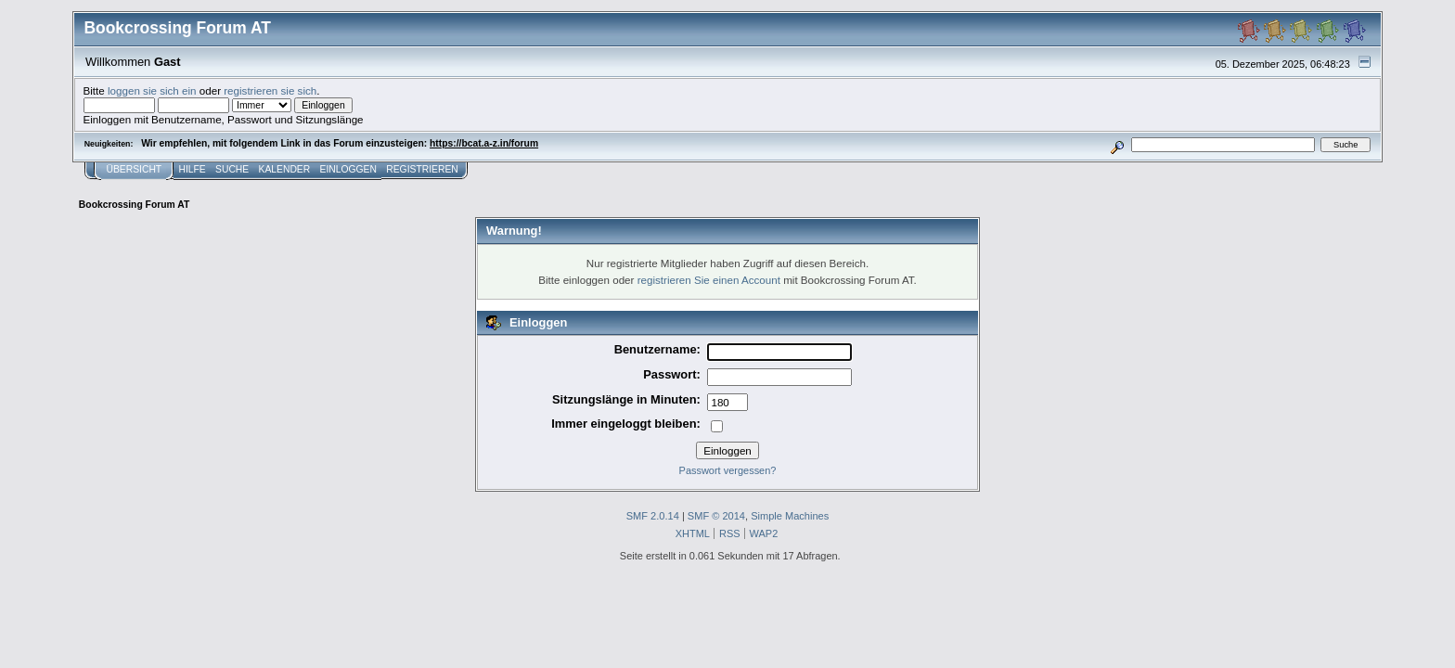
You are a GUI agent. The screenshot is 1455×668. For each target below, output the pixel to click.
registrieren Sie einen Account (708, 280)
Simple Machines (790, 515)
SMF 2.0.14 (652, 515)
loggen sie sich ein (152, 90)
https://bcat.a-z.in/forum (484, 143)
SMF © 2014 (716, 515)
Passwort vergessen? (728, 470)
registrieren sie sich (270, 90)
